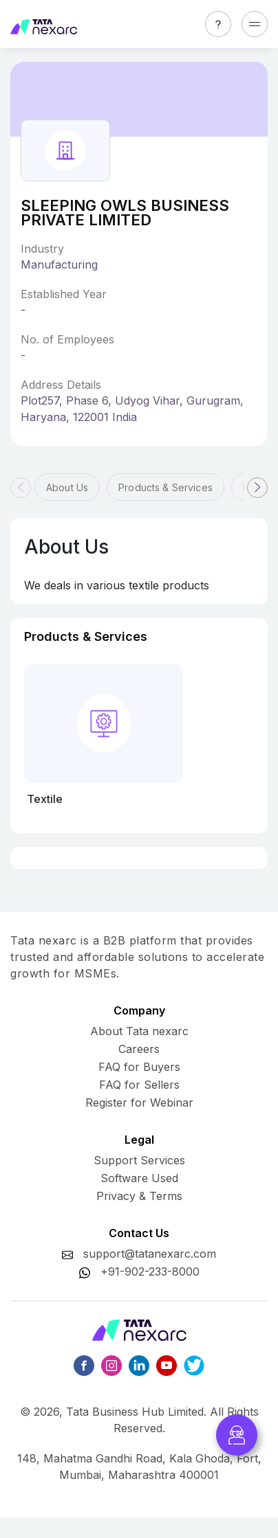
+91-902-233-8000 (150, 1271)
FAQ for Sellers (139, 1085)
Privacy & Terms (139, 1196)
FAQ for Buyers (139, 1067)
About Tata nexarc (139, 1031)
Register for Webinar (139, 1102)
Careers (139, 1049)
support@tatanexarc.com (149, 1253)
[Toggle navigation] (255, 24)
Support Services (139, 1160)
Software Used (139, 1178)
